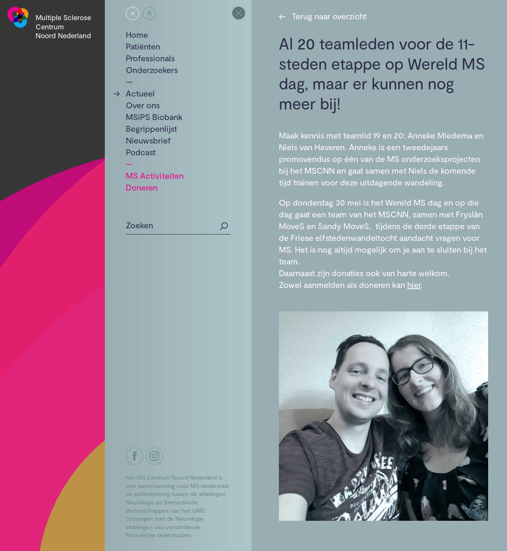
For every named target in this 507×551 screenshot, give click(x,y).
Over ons (143, 105)
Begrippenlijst (151, 128)
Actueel (140, 93)
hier (414, 284)
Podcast (141, 152)
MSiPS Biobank (154, 117)
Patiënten (143, 46)
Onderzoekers (152, 70)
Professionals (150, 58)
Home (137, 34)
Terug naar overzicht (323, 16)
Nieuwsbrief (148, 140)
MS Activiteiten (155, 175)
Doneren (142, 187)
